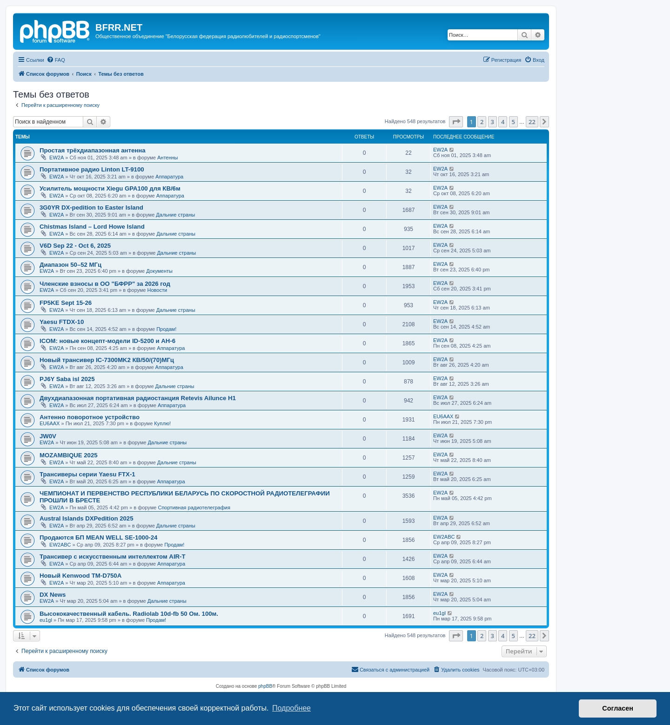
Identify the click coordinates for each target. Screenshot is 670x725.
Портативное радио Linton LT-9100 (92, 169)
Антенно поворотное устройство (90, 417)
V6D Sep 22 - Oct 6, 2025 (75, 245)
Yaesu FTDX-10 (62, 321)
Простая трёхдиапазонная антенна (93, 150)
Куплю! (162, 423)
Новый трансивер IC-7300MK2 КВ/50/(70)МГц (107, 359)
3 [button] (492, 122)
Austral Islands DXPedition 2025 (87, 518)
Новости (157, 290)
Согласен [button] (617, 708)
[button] (456, 121)
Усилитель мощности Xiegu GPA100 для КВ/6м (110, 188)
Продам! (166, 329)
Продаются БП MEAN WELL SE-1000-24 (98, 537)
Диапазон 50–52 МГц (70, 264)
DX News (53, 594)
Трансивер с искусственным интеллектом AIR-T (113, 556)
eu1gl (46, 620)
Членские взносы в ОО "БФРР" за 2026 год (105, 283)
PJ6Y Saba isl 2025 (67, 379)
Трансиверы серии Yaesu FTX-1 (87, 474)
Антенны (167, 157)
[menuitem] (56, 60)
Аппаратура (169, 176)
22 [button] (532, 122)
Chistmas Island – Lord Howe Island (92, 226)
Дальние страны (175, 215)
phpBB (265, 686)
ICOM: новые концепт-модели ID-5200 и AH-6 (107, 340)
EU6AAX (50, 423)
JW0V (48, 436)
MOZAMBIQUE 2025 (69, 455)
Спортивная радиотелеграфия (194, 507)
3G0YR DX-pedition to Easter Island (91, 207)
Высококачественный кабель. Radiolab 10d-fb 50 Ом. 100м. (129, 613)
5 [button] (513, 122)
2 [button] (481, 122)
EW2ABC (60, 544)
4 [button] (502, 122)
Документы (159, 271)
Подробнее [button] (291, 708)
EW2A (56, 157)
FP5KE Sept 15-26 (66, 302)
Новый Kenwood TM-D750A (80, 575)
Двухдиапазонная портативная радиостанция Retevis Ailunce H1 (138, 398)
